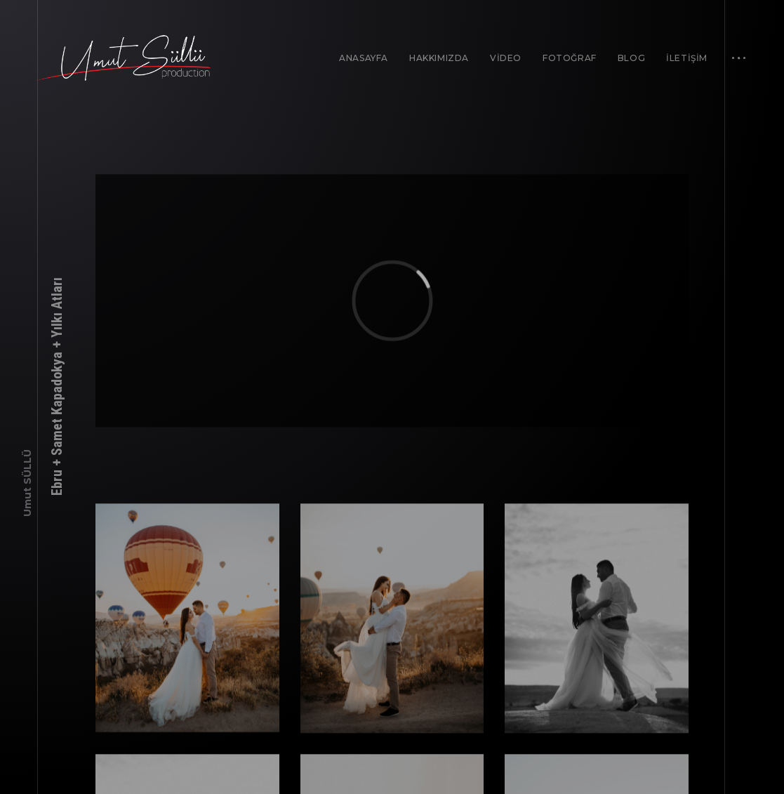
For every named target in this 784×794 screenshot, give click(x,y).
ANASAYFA (363, 58)
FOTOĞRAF (570, 58)
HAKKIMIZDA (439, 58)
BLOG (631, 58)
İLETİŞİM (686, 58)
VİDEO (505, 58)
